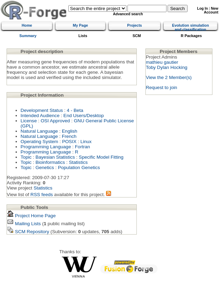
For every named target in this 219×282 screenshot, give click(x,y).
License (29, 120)
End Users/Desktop (84, 115)
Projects (134, 25)
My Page (80, 25)
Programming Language (46, 146)
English (69, 131)
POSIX (69, 141)
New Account (211, 10)
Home (27, 25)
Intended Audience (40, 115)
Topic (26, 157)
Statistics (78, 162)
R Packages (191, 36)
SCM (137, 36)
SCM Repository (28, 231)
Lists (82, 36)
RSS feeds (41, 194)
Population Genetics (79, 167)
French (69, 136)
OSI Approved (55, 120)
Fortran (82, 146)
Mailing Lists (24, 223)
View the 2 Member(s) (169, 77)
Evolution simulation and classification (190, 27)
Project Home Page (31, 215)
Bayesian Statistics (55, 157)
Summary (28, 36)
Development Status (42, 110)
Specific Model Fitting (101, 157)
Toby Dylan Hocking (166, 67)
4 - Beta (75, 110)
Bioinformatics (50, 162)
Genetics (45, 167)
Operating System (39, 141)
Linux (86, 141)
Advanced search (128, 14)
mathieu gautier (162, 62)
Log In (202, 8)
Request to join (161, 87)
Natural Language (39, 131)
